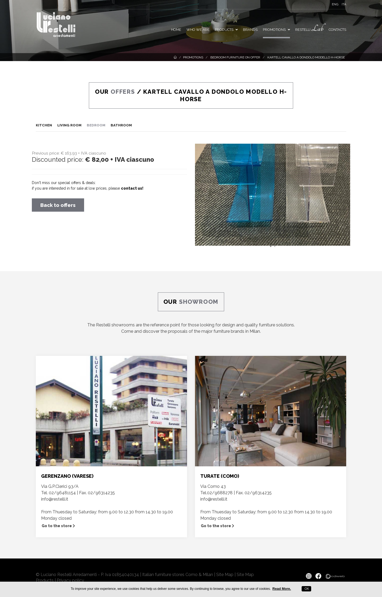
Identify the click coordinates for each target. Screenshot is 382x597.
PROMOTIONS (276, 30)
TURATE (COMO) (219, 476)
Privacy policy (70, 580)
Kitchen (44, 125)
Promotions (193, 57)
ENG (335, 4)
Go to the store (58, 526)
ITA (344, 4)
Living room (69, 125)
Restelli (309, 28)
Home (176, 30)
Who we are (198, 30)
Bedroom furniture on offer (235, 57)
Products (226, 30)
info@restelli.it (54, 499)
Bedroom (96, 125)
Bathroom (121, 125)
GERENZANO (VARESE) (67, 476)
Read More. (281, 589)
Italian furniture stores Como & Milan (177, 574)
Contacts (337, 30)
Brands (250, 30)
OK (306, 589)
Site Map (224, 574)
